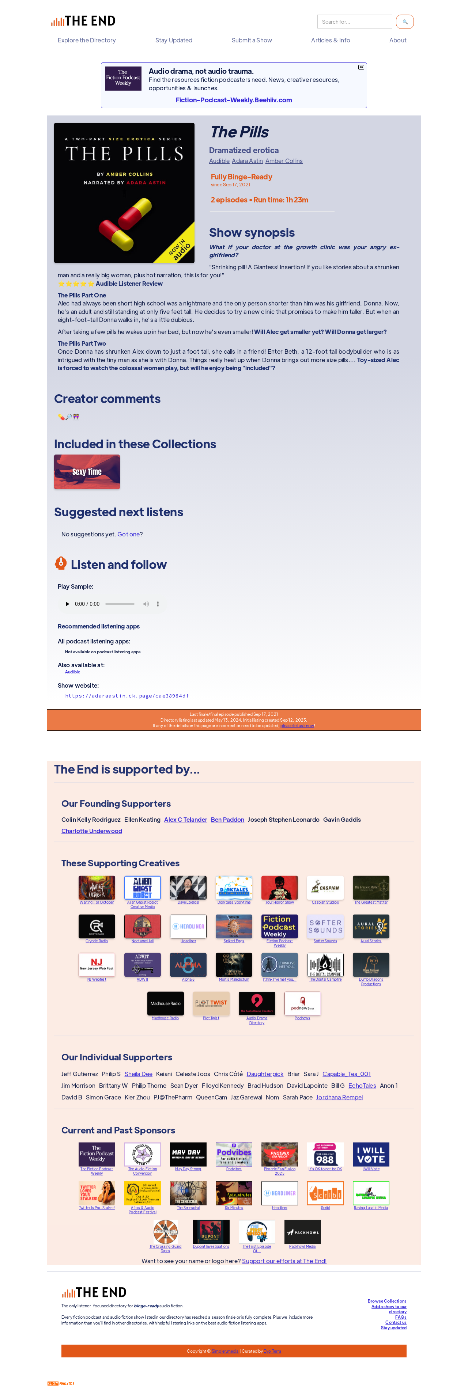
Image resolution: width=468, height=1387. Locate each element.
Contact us (396, 1322)
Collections (184, 443)
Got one (128, 534)
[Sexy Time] (87, 472)
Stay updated (394, 1327)
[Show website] (234, 695)
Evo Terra (272, 1350)
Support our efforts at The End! (284, 1268)
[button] (89, 40)
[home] (84, 22)
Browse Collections (387, 1300)
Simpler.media (225, 1350)
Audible (219, 160)
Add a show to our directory (389, 1309)
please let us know (297, 725)
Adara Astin (247, 160)
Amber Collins (284, 160)
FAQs (401, 1316)
